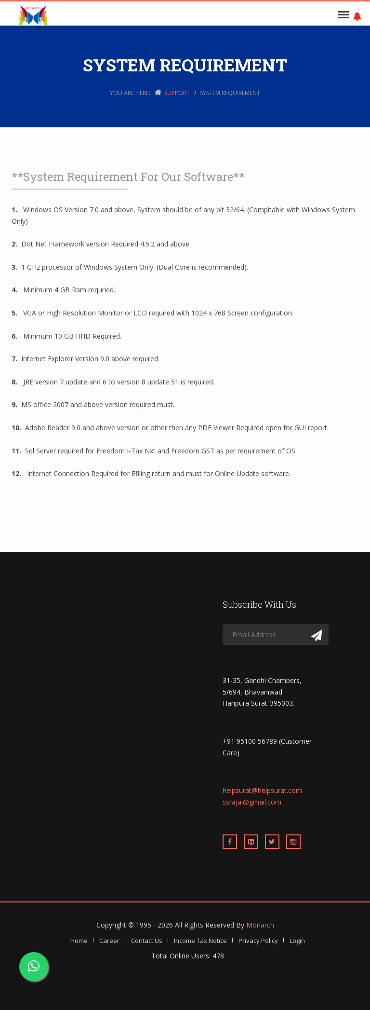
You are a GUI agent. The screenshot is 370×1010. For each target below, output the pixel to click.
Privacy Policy (258, 940)
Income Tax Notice (200, 940)
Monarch (260, 924)
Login (297, 940)
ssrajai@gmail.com (252, 801)
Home (79, 940)
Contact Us (146, 940)
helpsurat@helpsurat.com (262, 790)
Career (109, 940)
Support (177, 93)
